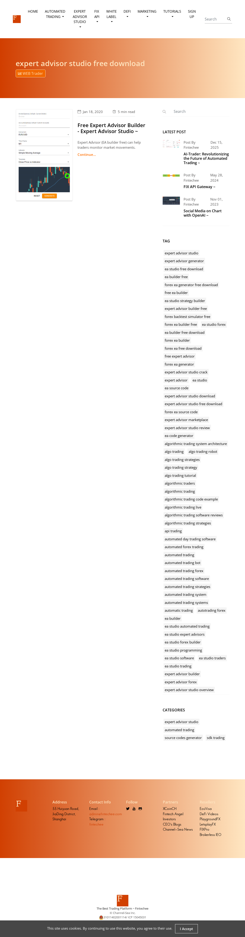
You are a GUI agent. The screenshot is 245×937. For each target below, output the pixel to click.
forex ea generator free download (191, 284)
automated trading (179, 555)
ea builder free (176, 276)
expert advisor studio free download (193, 404)
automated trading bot (182, 562)
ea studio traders (212, 658)
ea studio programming (183, 650)
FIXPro (204, 829)
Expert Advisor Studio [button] (80, 16)
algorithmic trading (180, 491)
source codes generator (183, 737)
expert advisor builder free (186, 308)
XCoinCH (169, 808)
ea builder (173, 618)
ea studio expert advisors (185, 634)
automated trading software (187, 578)
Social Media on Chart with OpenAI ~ (203, 213)
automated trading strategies (187, 586)
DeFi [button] (127, 11)
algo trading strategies (182, 459)
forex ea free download (183, 348)
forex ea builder (177, 340)
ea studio (200, 380)
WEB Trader (30, 73)
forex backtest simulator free (187, 316)
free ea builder (176, 292)
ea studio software (179, 658)
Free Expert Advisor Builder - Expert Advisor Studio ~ (111, 128)
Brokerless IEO (210, 834)
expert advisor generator (184, 261)
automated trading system (185, 594)
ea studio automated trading (187, 626)
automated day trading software (190, 539)
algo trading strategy (181, 467)
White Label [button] (111, 14)
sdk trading (216, 737)
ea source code (176, 388)
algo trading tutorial (180, 475)
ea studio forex (214, 324)
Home (33, 11)
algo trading (174, 451)
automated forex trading (184, 546)
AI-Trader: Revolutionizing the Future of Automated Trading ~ (206, 158)
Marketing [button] (147, 11)
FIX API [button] (96, 14)
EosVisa (206, 808)
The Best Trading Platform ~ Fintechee (122, 908)
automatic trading (179, 610)
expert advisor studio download (190, 396)
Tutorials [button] (172, 11)
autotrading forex (211, 610)
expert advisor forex (181, 682)
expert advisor (176, 380)
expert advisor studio (181, 253)
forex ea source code (181, 412)
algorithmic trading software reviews (194, 515)
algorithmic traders (180, 483)
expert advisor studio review (187, 427)
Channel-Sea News (178, 829)
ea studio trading (178, 666)
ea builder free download (185, 332)
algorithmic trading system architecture (196, 443)
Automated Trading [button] (55, 14)
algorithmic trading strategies (188, 523)
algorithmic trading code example (191, 499)
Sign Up (192, 14)
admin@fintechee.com (105, 814)
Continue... (87, 154)
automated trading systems (186, 602)
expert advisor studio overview (189, 689)
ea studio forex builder (183, 642)
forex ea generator (179, 364)
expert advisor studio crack (186, 372)
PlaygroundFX (210, 819)
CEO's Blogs (172, 824)
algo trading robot (203, 451)
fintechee (96, 824)
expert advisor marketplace (186, 419)
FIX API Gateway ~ (199, 186)
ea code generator (179, 435)
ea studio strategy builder (185, 300)
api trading (173, 531)
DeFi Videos (209, 814)
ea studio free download (184, 269)
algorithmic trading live (183, 507)
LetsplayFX (208, 824)
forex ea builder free (181, 324)
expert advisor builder (182, 674)
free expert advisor (180, 356)
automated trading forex (184, 570)
